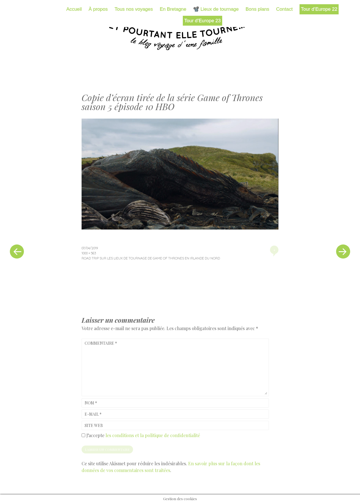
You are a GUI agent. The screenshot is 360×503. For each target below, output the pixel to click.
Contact (284, 9)
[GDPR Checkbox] (83, 435)
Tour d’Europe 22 (319, 9)
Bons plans (257, 9)
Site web (94, 425)
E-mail (93, 414)
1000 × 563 (89, 253)
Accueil (74, 9)
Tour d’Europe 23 (202, 20)
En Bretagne (173, 9)
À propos (98, 9)
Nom (91, 403)
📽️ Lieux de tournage (216, 9)
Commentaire (101, 343)
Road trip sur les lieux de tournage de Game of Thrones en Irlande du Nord (151, 258)
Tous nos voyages (133, 9)
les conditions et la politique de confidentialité (152, 435)
